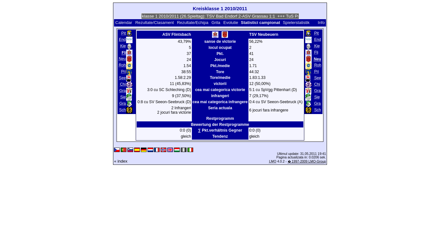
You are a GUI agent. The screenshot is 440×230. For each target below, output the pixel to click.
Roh (122, 65)
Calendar (123, 22)
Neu (122, 59)
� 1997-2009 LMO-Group (307, 161)
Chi (123, 84)
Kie (123, 46)
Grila (215, 22)
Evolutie (231, 22)
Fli (316, 52)
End (122, 39)
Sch (122, 110)
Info (321, 22)
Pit (123, 33)
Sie (123, 97)
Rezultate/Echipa (192, 22)
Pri (123, 71)
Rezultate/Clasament (154, 22)
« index (120, 161)
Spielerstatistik (297, 22)
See (122, 78)
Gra (122, 90)
